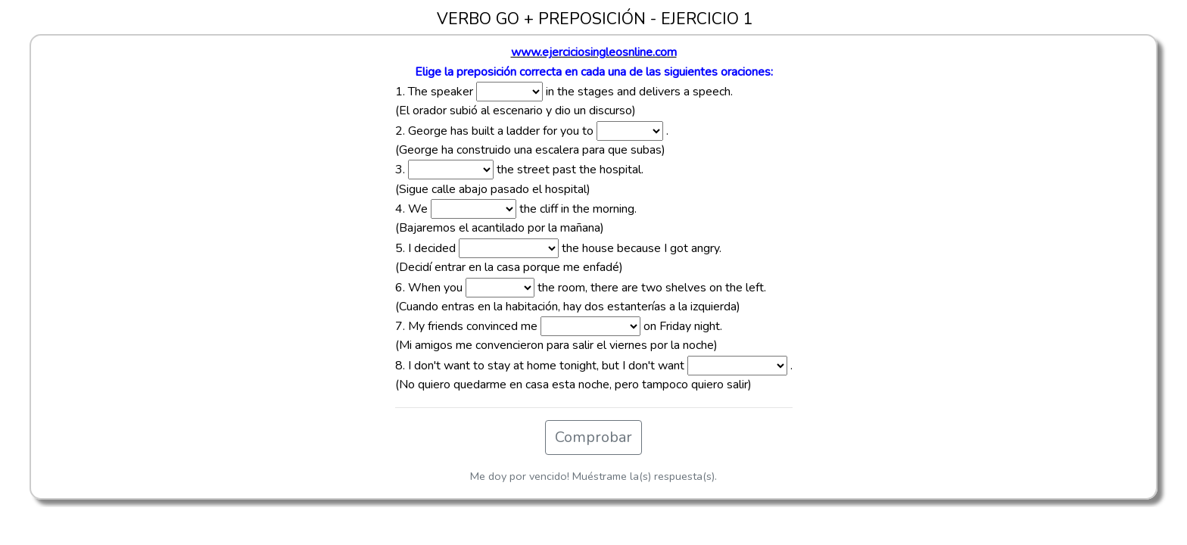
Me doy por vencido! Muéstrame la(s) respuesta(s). (593, 476)
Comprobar (593, 437)
